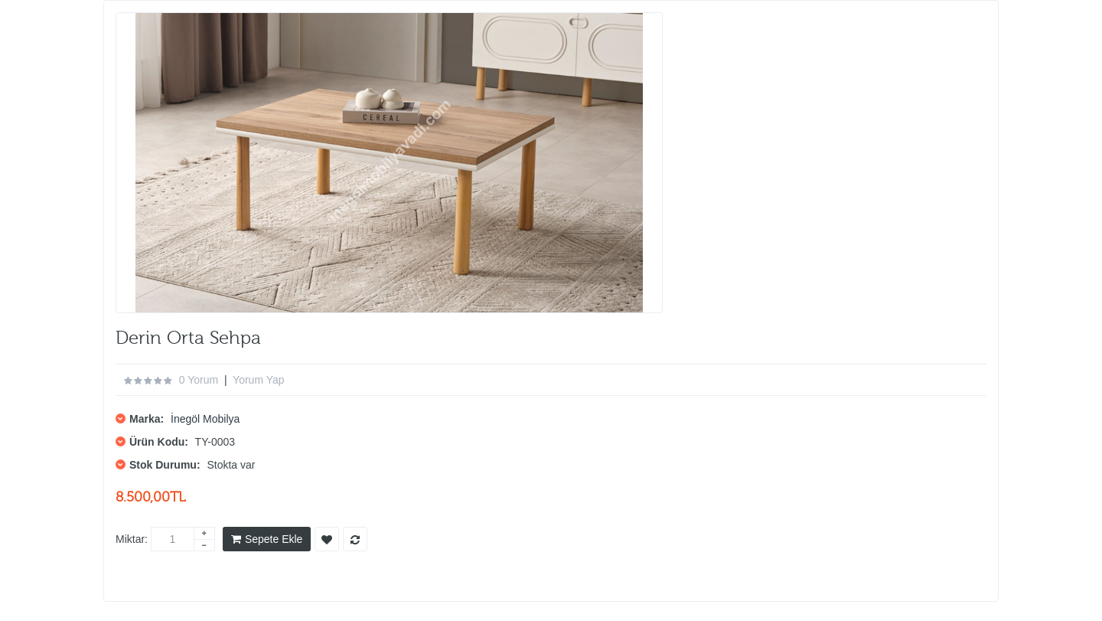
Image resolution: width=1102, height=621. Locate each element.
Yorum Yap (258, 380)
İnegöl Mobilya (205, 419)
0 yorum (198, 380)
